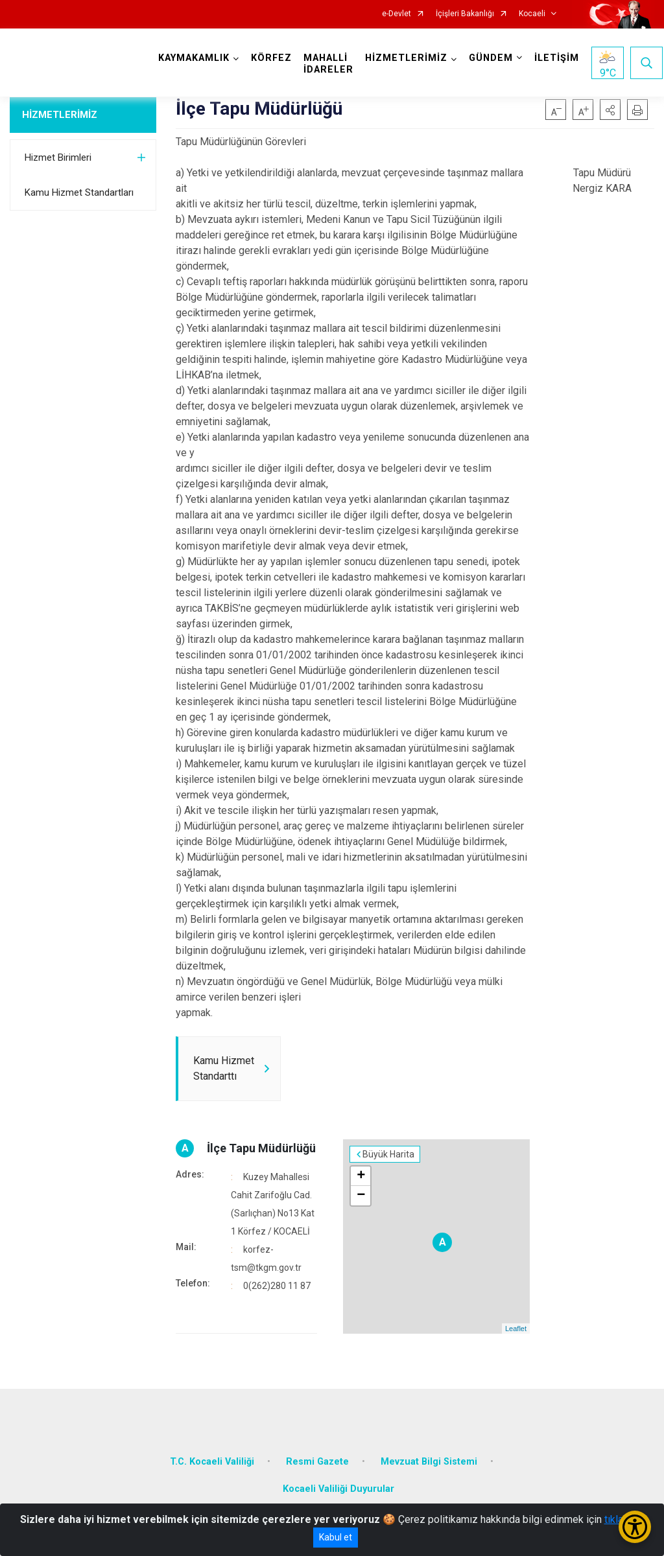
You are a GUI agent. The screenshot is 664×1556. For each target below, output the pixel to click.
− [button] (361, 1195)
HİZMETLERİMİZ (59, 115)
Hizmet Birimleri (58, 157)
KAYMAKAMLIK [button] (194, 58)
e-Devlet (396, 14)
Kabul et (335, 1537)
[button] (610, 109)
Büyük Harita (388, 1154)
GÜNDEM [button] (491, 58)
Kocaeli (532, 14)
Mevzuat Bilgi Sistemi (429, 1461)
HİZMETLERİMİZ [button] (406, 58)
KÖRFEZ (271, 58)
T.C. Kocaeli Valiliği (212, 1461)
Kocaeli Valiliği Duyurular (338, 1488)
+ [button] (361, 1176)
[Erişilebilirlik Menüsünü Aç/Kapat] (635, 1527)
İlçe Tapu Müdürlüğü (261, 1148)
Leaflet (516, 1328)
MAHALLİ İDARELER (328, 63)
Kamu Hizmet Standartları (79, 192)
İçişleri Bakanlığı (465, 14)
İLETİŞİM (556, 58)
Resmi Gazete (317, 1461)
